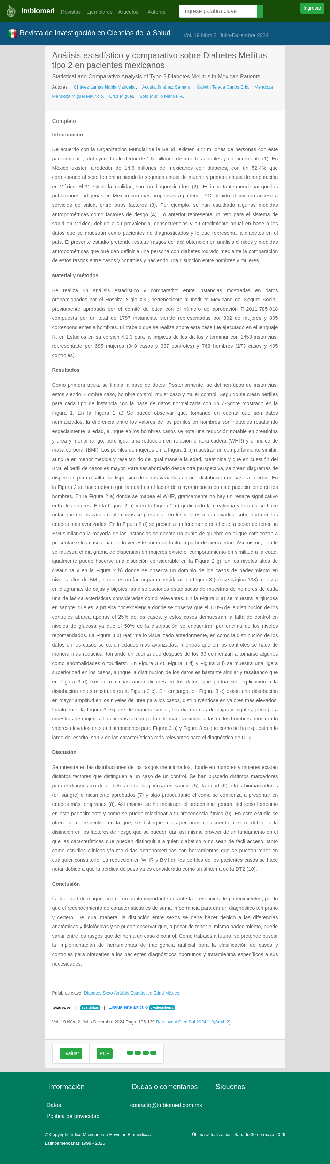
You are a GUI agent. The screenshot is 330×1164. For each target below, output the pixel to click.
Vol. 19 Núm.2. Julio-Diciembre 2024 (226, 35)
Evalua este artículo (128, 1007)
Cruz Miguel (121, 96)
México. (173, 993)
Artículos (128, 12)
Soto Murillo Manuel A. (161, 96)
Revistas (69, 12)
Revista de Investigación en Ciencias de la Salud (88, 33)
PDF (104, 1053)
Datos (54, 1105)
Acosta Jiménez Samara (166, 87)
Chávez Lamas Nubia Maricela (105, 87)
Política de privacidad (73, 1116)
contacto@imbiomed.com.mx (166, 1105)
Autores (155, 12)
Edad (158, 993)
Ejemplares (99, 12)
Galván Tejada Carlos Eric (222, 87)
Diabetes (93, 993)
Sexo (108, 993)
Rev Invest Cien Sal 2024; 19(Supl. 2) (193, 1022)
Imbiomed (38, 11)
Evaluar (71, 1053)
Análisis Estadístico (133, 993)
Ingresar (312, 8)
